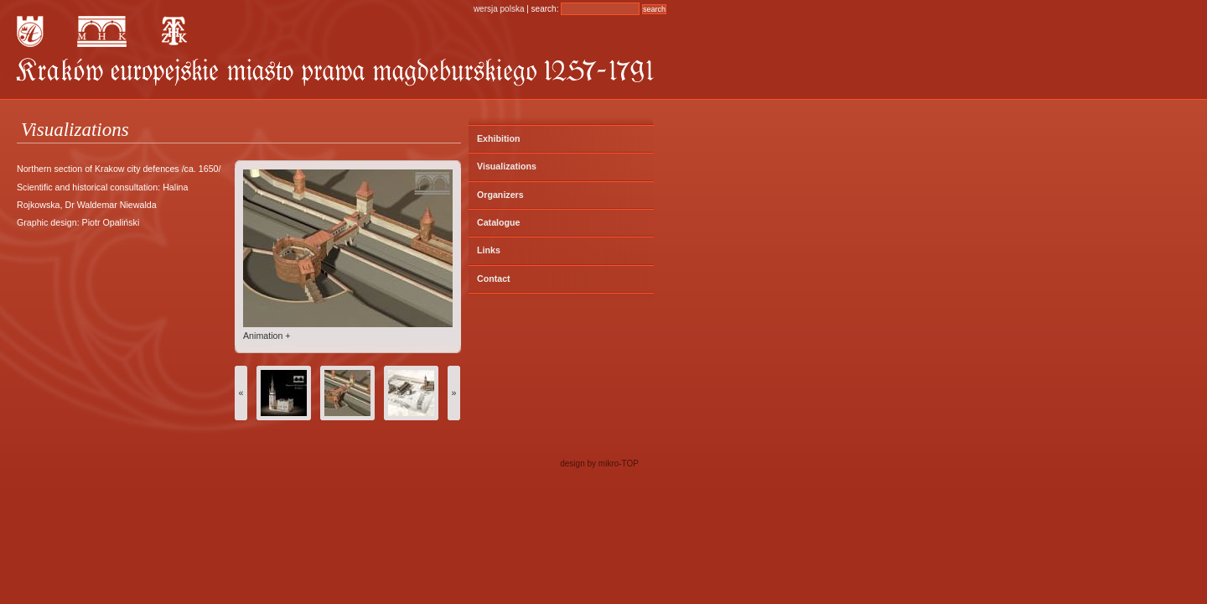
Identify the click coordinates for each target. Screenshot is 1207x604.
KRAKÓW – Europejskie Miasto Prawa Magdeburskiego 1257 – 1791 (335, 72)
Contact (493, 278)
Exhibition (499, 138)
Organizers (500, 195)
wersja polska (499, 8)
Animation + (267, 336)
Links (488, 250)
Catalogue (499, 222)
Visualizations (506, 166)
